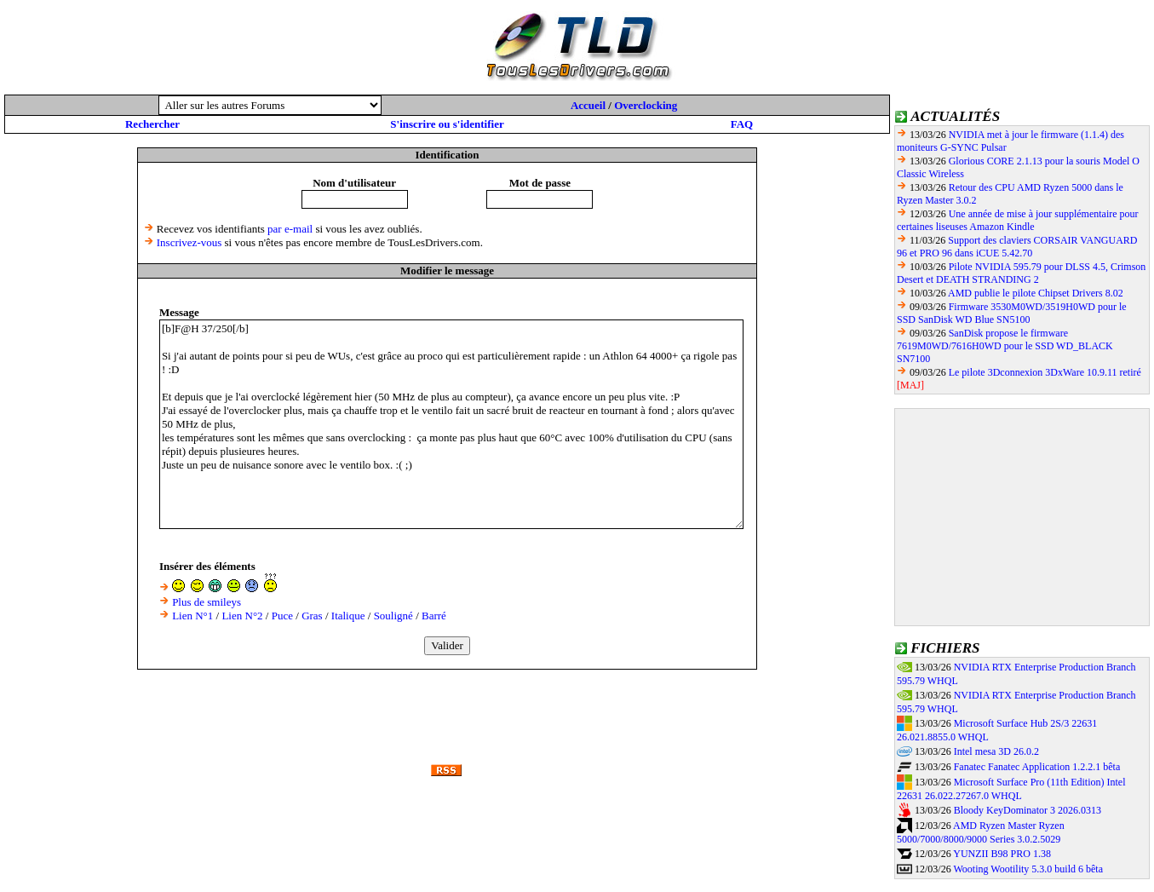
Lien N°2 (241, 615)
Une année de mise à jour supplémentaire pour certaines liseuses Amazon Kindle (1018, 220)
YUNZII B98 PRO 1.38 (1002, 854)
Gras (312, 615)
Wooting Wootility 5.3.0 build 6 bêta (1028, 869)
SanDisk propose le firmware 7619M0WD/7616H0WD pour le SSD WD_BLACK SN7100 (1005, 346)
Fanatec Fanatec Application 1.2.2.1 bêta (1037, 767)
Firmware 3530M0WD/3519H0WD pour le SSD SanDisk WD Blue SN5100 (1012, 313)
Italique (348, 615)
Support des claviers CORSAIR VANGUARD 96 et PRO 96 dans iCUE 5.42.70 (1017, 246)
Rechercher (152, 124)
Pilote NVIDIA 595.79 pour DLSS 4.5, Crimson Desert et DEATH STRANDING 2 (1021, 273)
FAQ (742, 124)
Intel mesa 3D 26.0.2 (996, 751)
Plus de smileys (206, 602)
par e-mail (290, 228)
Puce (282, 615)
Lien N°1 (192, 615)
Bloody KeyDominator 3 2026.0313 (1027, 810)
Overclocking (645, 105)
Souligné (393, 615)
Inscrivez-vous (189, 242)
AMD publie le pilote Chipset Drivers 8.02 (1035, 293)
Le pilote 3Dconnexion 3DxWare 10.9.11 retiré (1045, 372)
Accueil (588, 105)
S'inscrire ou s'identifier (446, 124)
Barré (434, 615)
